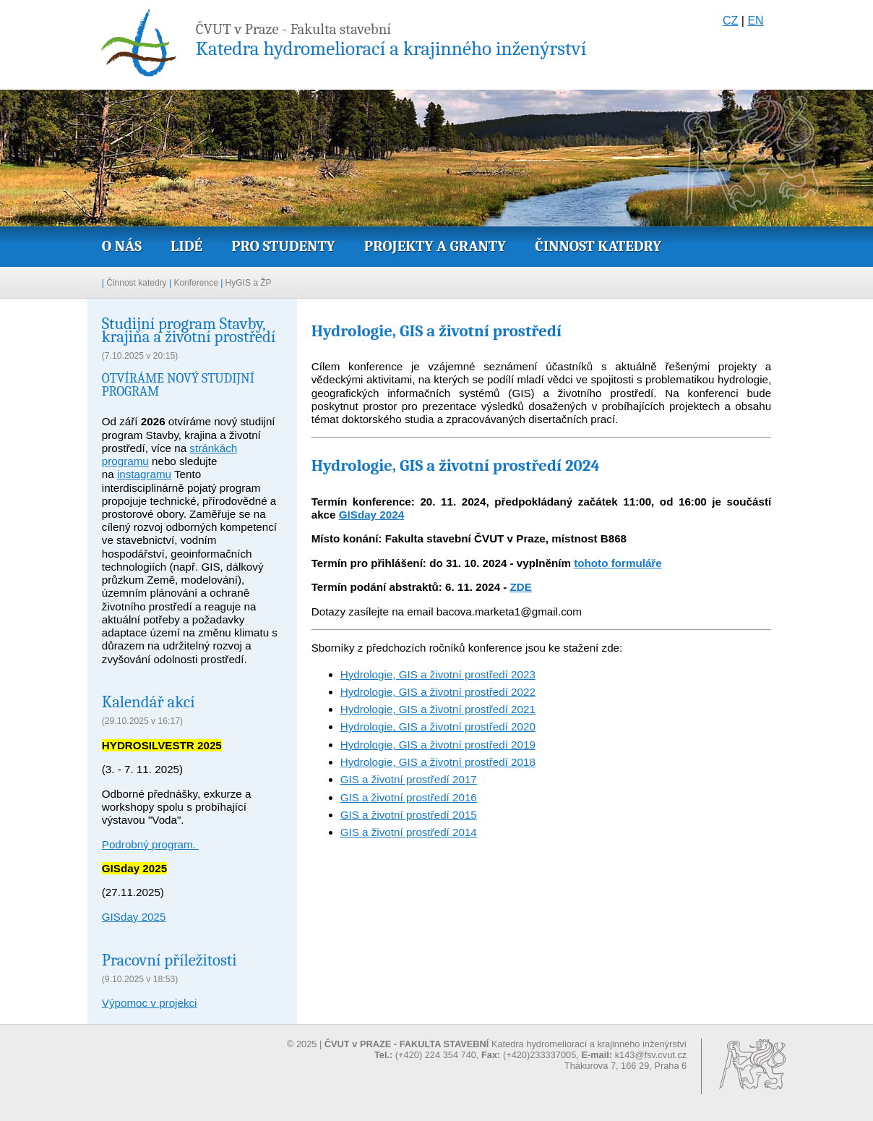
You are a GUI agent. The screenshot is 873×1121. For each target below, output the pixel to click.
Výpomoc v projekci (149, 1003)
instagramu (144, 474)
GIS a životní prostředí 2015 (408, 815)
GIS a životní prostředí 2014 (408, 832)
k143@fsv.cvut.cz (651, 1054)
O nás (122, 246)
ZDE (521, 587)
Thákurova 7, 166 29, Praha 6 (625, 1065)
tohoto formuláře (618, 563)
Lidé (186, 246)
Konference (195, 283)
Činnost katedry (598, 246)
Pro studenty (283, 246)
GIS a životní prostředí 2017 (408, 779)
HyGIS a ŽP (248, 283)
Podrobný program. (150, 844)
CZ (730, 20)
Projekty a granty (435, 246)
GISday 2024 (371, 514)
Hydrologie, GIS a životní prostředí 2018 (438, 762)
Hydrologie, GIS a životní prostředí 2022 (438, 692)
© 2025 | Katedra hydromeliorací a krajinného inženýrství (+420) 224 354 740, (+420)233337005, (487, 1049)
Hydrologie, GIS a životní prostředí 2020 (438, 726)
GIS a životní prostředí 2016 (408, 797)
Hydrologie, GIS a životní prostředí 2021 (438, 709)
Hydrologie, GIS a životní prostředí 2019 (438, 744)
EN (755, 20)
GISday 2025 (134, 917)
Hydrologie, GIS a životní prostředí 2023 (438, 674)
